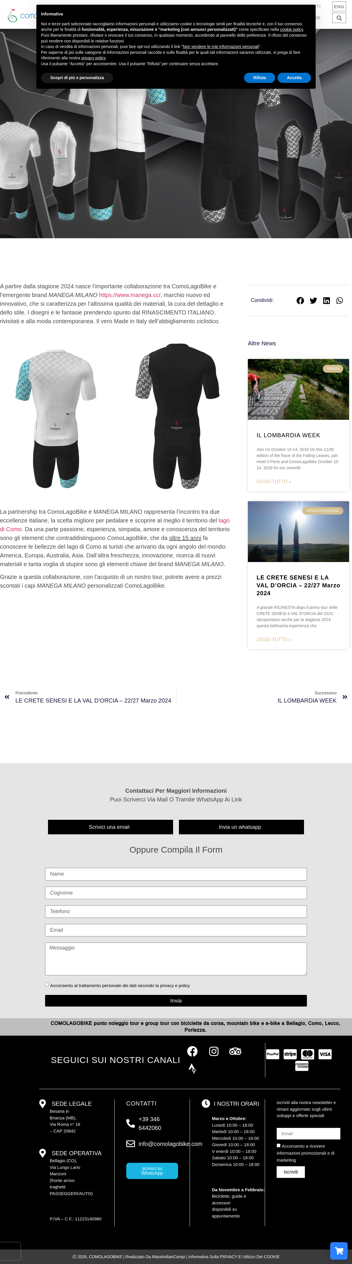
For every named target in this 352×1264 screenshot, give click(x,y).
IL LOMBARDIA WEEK (289, 435)
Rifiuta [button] (259, 77)
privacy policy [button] (93, 58)
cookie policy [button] (291, 29)
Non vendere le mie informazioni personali (221, 46)
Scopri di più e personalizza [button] (77, 77)
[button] (339, 18)
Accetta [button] (294, 77)
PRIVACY (228, 1256)
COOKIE (272, 1256)
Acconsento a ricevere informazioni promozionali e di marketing (305, 1153)
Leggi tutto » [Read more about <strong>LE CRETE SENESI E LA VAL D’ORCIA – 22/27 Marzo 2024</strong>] (274, 639)
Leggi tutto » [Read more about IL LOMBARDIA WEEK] (274, 481)
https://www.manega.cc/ (130, 295)
